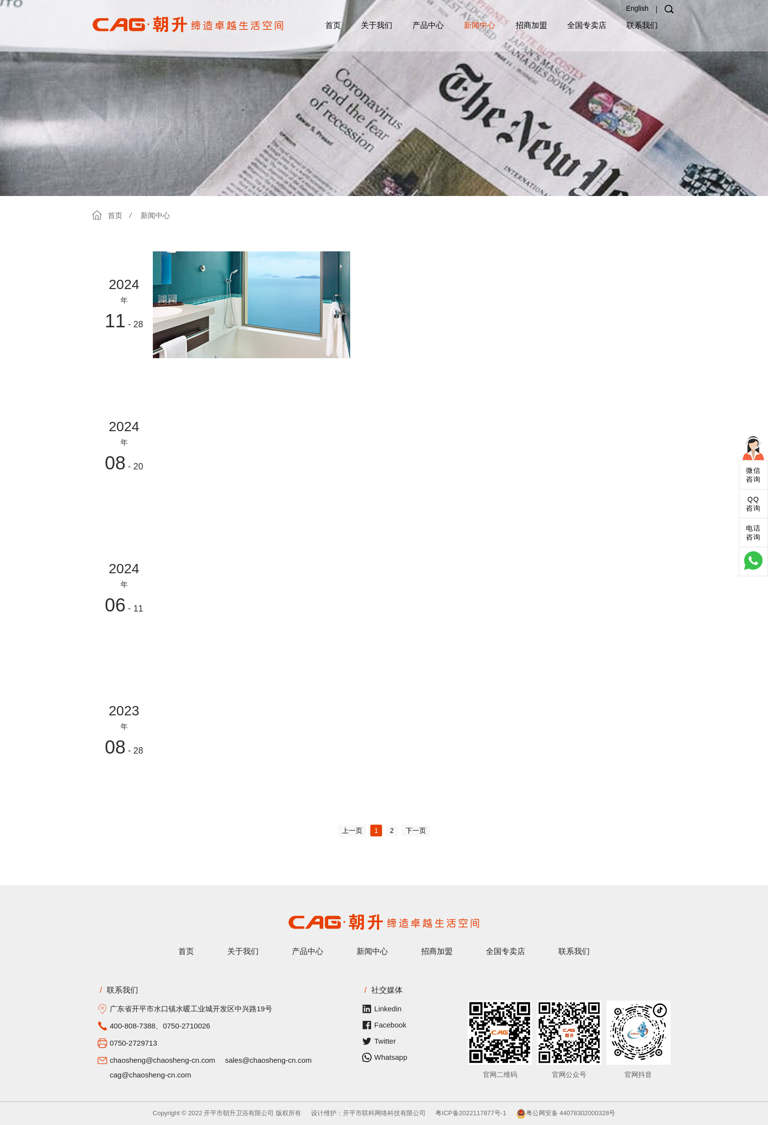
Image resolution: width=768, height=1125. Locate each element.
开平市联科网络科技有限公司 (384, 1113)
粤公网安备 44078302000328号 (566, 1113)
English (637, 8)
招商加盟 (531, 25)
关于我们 (376, 25)
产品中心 (428, 25)
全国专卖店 (586, 25)
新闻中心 (479, 25)
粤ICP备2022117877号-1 (470, 1113)
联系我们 (642, 25)
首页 (333, 25)
